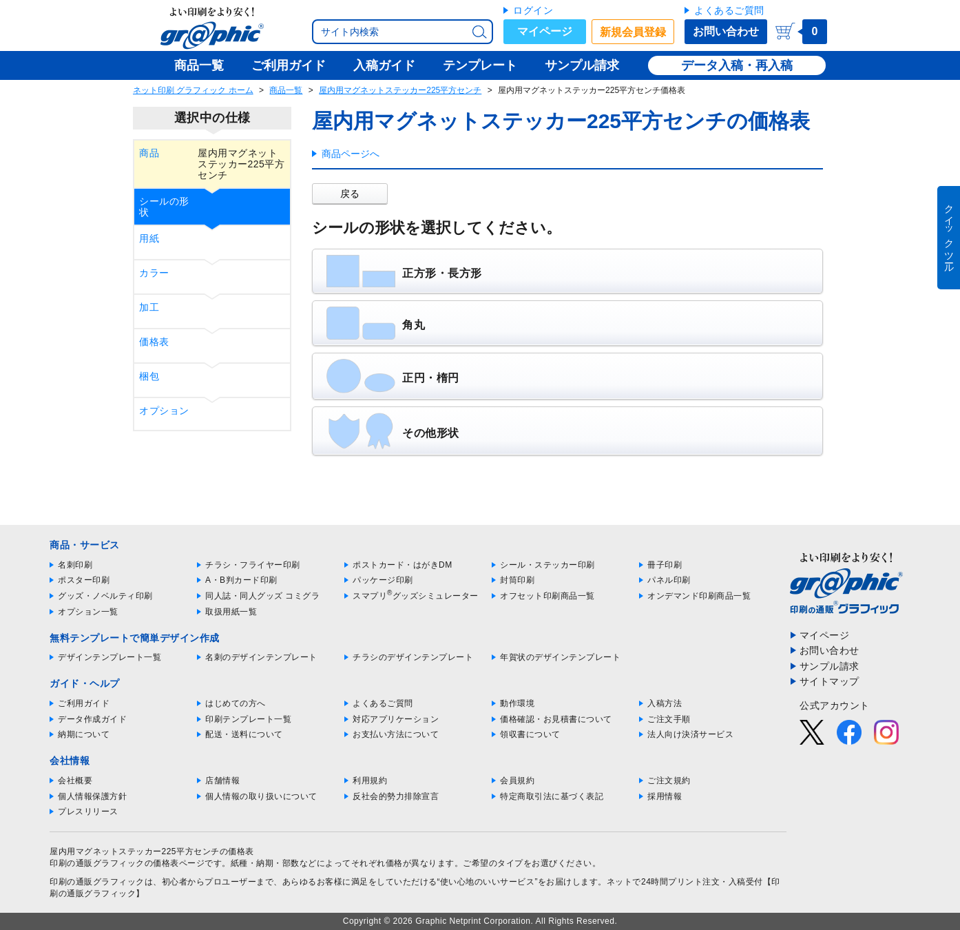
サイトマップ (829, 681)
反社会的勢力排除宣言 (396, 796)
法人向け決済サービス (690, 734)
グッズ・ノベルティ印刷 (105, 596)
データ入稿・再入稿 (737, 65)
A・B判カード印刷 (241, 580)
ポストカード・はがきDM (402, 565)
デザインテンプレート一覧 (109, 657)
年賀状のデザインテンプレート (560, 657)
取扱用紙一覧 (231, 612)
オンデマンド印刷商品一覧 (699, 596)
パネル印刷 (669, 580)
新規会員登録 (633, 32)
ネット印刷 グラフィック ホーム (193, 90)
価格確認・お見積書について (556, 719)
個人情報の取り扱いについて (261, 796)
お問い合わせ (726, 31)
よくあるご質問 (729, 10)
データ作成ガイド (92, 719)
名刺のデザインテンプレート (261, 657)
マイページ (544, 31)
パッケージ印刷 (383, 580)
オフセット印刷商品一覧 (547, 596)
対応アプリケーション (396, 719)
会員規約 (517, 780)
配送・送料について (244, 734)
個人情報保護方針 (92, 796)
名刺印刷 (75, 565)
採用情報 (664, 796)
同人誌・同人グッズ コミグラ (262, 596)
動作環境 (517, 703)
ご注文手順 (669, 719)
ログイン (533, 10)
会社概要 (75, 780)
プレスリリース (88, 811)
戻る (349, 193)
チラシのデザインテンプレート (413, 657)
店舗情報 (222, 780)
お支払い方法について (396, 734)
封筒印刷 (517, 580)
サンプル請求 (829, 666)
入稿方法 (664, 703)
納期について (83, 734)
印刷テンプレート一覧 (248, 719)
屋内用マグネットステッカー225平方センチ (400, 90)
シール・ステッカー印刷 (547, 565)
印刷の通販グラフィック (97, 882)
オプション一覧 (88, 612)
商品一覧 (285, 90)
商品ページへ (350, 153)
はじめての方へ (235, 703)
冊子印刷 (664, 565)
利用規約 (370, 780)
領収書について (530, 734)
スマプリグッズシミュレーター (416, 596)
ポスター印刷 (83, 580)
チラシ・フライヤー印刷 (252, 565)
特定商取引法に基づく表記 (551, 796)
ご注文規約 (669, 780)
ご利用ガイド (83, 703)
